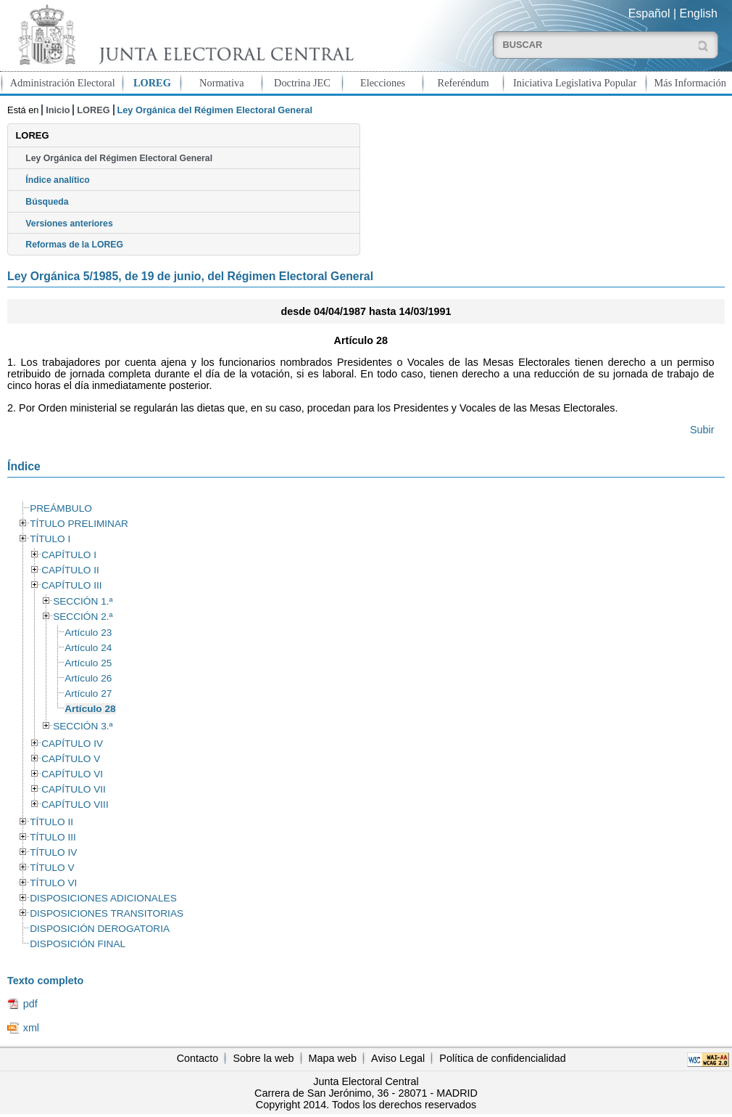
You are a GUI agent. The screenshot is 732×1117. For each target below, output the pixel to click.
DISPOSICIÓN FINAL (77, 943)
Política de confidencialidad (502, 1058)
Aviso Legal (398, 1058)
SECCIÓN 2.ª (82, 616)
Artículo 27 (88, 693)
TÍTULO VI (53, 882)
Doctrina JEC (302, 83)
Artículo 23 (88, 632)
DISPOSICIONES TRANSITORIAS (106, 913)
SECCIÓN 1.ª (82, 601)
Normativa (221, 83)
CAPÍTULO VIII (75, 804)
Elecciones (382, 83)
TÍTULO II (51, 822)
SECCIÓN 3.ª (82, 726)
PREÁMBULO (61, 508)
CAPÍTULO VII (73, 789)
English (699, 13)
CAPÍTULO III (71, 585)
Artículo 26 (88, 678)
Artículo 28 (90, 708)
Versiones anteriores (68, 223)
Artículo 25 (88, 663)
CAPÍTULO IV (72, 743)
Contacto (198, 1058)
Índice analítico (57, 180)
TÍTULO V (52, 867)
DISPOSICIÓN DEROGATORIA (100, 928)
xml (31, 1028)
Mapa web (333, 1058)
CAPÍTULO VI (72, 774)
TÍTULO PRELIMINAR (79, 523)
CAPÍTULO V (70, 758)
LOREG (152, 83)
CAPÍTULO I (68, 554)
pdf (30, 1004)
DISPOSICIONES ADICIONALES (103, 898)
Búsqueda (46, 202)
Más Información (690, 83)
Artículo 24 (88, 647)
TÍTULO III (53, 837)
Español (649, 13)
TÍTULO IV (53, 852)
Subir (702, 429)
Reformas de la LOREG (74, 245)
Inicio (58, 110)
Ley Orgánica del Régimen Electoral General (118, 158)
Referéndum (463, 83)
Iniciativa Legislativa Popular (574, 83)
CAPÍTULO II (70, 570)
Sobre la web (263, 1058)
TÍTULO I (50, 538)
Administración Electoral (62, 83)
